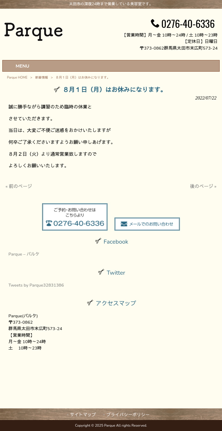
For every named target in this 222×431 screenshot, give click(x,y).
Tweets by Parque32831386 (36, 285)
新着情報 (41, 77)
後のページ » (203, 186)
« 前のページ (19, 186)
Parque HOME (17, 77)
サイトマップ (83, 415)
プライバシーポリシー (128, 415)
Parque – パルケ (24, 254)
